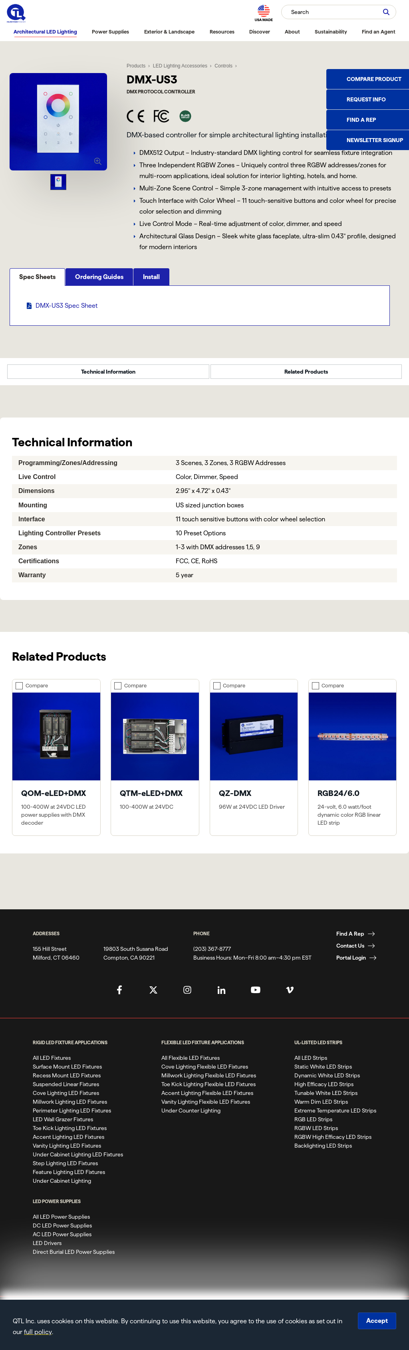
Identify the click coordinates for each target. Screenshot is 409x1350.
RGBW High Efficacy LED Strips (332, 1141)
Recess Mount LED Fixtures (67, 1080)
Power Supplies (110, 31)
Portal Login (351, 962)
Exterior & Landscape (169, 31)
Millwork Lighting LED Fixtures (70, 1106)
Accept (377, 1320)
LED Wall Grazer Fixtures (63, 1124)
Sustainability (331, 31)
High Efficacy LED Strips (323, 1089)
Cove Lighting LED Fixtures (66, 1098)
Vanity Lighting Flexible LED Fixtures (205, 1106)
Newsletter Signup (375, 140)
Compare (37, 690)
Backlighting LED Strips (323, 1150)
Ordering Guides (99, 308)
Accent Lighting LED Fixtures (68, 1141)
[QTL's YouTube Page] (256, 995)
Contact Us (350, 951)
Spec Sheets (37, 308)
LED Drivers (47, 1248)
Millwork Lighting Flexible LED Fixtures (208, 1080)
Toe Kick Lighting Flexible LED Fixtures (208, 1089)
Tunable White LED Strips (325, 1098)
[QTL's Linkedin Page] (222, 995)
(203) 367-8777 (212, 954)
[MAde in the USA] (263, 13)
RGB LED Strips (313, 1124)
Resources (222, 31)
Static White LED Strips (323, 1071)
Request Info (366, 99)
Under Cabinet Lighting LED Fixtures (78, 1159)
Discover (259, 31)
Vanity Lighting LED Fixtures (67, 1150)
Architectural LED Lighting (45, 31)
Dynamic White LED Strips (327, 1080)
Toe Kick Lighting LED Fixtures (70, 1133)
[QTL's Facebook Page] (119, 995)
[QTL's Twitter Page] (153, 995)
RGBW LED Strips (316, 1133)
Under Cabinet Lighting (62, 1185)
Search (300, 12)
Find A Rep (350, 939)
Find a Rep (361, 120)
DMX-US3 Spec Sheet (66, 337)
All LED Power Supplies (61, 1221)
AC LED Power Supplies (62, 1239)
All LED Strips (310, 1062)
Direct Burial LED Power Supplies (74, 1256)
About (292, 31)
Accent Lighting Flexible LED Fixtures (207, 1098)
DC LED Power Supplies (62, 1230)
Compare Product (374, 79)
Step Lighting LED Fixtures (65, 1168)
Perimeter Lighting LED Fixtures (72, 1115)
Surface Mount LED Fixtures (67, 1071)
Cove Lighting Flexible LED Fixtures (204, 1071)
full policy (38, 1331)
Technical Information (108, 377)
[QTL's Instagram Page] (187, 995)
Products (136, 64)
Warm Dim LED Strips (321, 1106)
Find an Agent (378, 31)
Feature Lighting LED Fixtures (69, 1177)
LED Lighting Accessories (180, 64)
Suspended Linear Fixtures (66, 1089)
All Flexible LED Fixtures (190, 1062)
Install (151, 308)
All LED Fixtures (52, 1062)
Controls (223, 64)
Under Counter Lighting (190, 1115)
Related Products (306, 377)
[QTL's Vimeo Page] (290, 995)
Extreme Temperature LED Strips (335, 1115)
